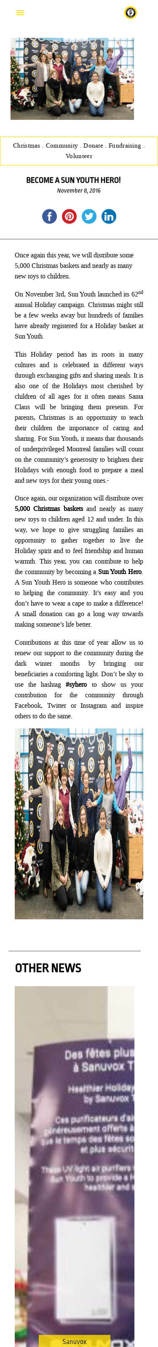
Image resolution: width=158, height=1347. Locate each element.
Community (63, 145)
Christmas (27, 145)
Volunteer (79, 156)
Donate (94, 145)
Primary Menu (20, 12)
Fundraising (126, 145)
